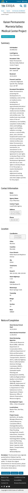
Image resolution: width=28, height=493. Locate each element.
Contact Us (19, 1)
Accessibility (18, 480)
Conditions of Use (19, 477)
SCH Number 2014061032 (18, 11)
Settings (24, 1)
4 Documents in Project (8, 36)
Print (21, 473)
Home (2, 11)
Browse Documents (20, 483)
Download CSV (5, 473)
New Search (14, 473)
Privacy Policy (5, 480)
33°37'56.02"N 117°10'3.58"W (17, 236)
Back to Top (5, 477)
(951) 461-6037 (14, 220)
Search (8, 11)
